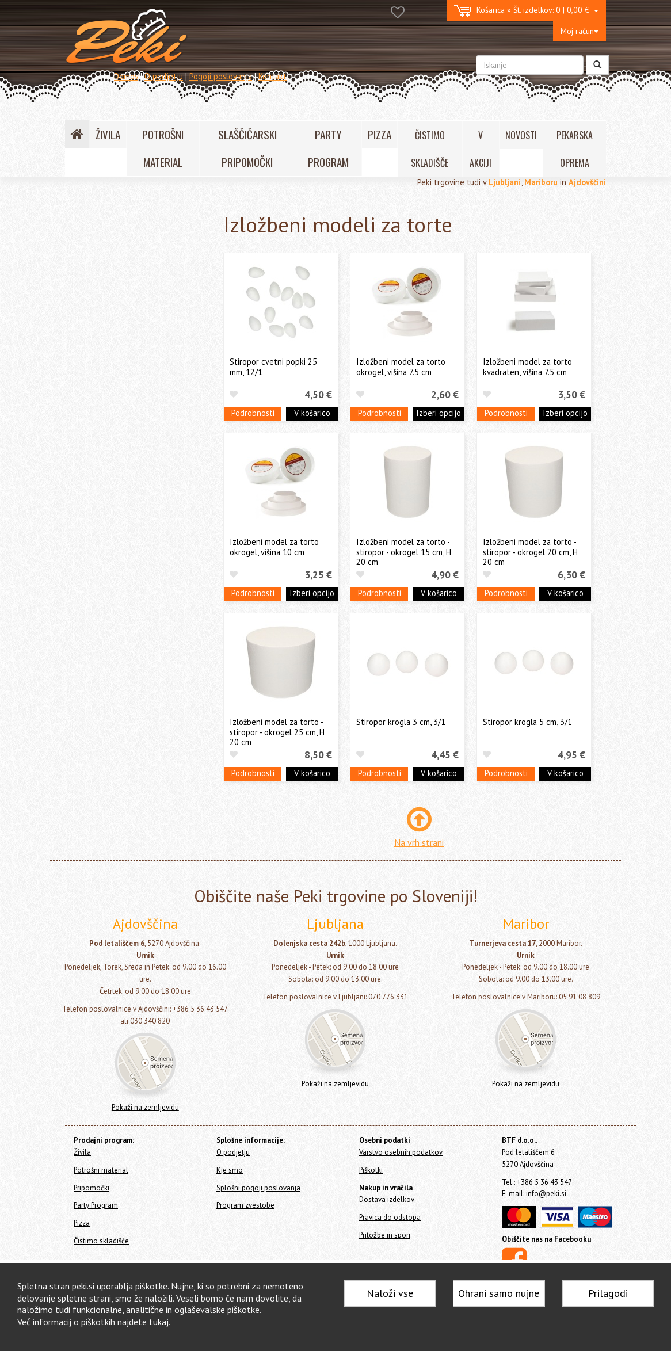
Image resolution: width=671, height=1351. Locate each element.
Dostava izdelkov (386, 1199)
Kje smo (229, 1170)
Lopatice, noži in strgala (122, 403)
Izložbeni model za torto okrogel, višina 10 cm (274, 546)
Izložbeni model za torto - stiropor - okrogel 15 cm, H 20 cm (403, 551)
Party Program (92, 659)
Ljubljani (505, 182)
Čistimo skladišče (98, 690)
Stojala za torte (110, 474)
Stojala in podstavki (118, 456)
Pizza (77, 675)
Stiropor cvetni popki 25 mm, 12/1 (273, 366)
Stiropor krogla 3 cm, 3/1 (400, 721)
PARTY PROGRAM (328, 148)
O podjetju (163, 76)
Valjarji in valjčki (108, 438)
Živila (77, 237)
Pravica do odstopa (390, 1217)
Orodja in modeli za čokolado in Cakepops (136, 361)
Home (88, 213)
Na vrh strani (419, 842)
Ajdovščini (587, 182)
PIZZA (379, 134)
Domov (126, 76)
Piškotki (371, 1170)
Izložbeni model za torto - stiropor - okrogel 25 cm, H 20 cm (277, 731)
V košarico (312, 412)
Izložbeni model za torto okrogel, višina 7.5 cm (400, 366)
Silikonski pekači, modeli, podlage (139, 320)
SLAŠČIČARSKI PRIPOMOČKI (247, 148)
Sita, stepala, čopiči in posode (132, 420)
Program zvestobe (245, 1205)
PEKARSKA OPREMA (574, 149)
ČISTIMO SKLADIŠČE (429, 149)
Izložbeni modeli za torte (134, 538)
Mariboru (541, 182)
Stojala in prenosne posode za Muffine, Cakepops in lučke (135, 515)
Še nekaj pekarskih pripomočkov (137, 633)
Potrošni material (98, 252)
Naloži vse (390, 1293)
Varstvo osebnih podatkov (401, 1152)
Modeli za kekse (109, 338)
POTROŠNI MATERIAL (163, 148)
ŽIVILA (108, 134)
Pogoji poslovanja (220, 76)
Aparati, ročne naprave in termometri (124, 592)
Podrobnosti (252, 412)
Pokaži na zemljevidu (145, 1107)
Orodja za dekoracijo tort (125, 302)
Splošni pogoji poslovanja (258, 1188)
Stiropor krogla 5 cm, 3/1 (527, 721)
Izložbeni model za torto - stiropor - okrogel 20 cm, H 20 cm (530, 551)
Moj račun (579, 31)
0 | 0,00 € (526, 10)
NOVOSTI (521, 135)
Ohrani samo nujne (498, 1293)
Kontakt (272, 76)
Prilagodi (608, 1293)
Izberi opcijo (438, 412)
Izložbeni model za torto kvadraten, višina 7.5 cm (527, 366)
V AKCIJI (480, 149)
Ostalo (92, 615)
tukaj (159, 1321)
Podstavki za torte (114, 492)
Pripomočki (91, 271)
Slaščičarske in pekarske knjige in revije (139, 562)
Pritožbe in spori (384, 1235)
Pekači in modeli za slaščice (128, 385)
